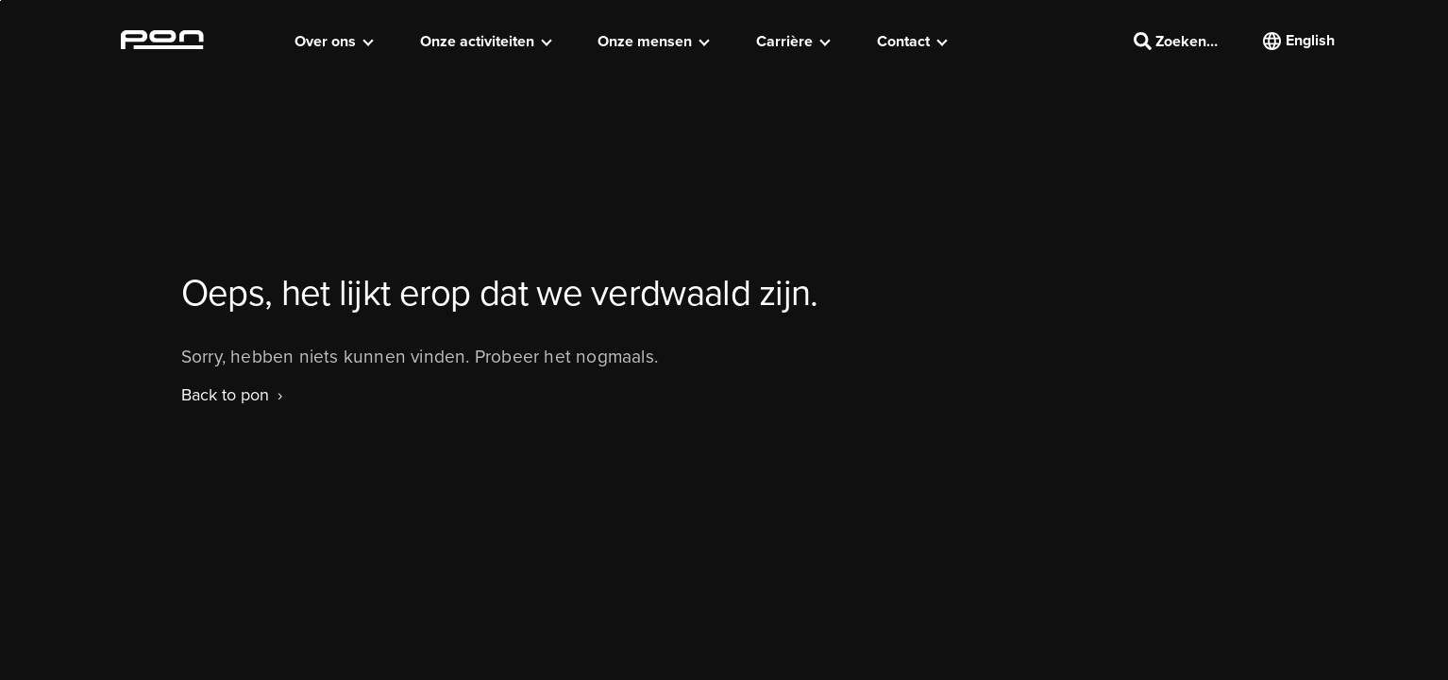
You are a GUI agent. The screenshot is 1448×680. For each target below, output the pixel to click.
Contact (903, 41)
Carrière (784, 41)
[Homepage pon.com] (162, 43)
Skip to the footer (0, 0)
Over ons (325, 41)
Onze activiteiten (477, 41)
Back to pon (225, 394)
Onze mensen (645, 41)
